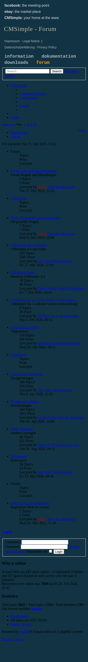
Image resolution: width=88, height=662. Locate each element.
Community (19, 355)
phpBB (24, 632)
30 (31, 124)
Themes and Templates (27, 374)
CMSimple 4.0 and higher (29, 245)
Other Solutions (22, 429)
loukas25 (44, 445)
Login (7, 531)
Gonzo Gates (47, 288)
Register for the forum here (30, 503)
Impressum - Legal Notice (22, 41)
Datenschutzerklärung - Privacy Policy (30, 47)
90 (35, 124)
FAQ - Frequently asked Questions (35, 218)
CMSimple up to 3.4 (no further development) (43, 300)
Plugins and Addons (25, 401)
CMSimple (18, 198)
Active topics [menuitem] (8, 124)
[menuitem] (32, 93)
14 (28, 124)
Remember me (39, 551)
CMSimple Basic (23, 272)
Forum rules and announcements (34, 171)
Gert (41, 261)
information (19, 56)
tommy (36, 609)
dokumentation (59, 56)
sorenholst (45, 343)
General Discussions (25, 327)
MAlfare (44, 316)
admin (42, 187)
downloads (16, 62)
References (18, 456)
